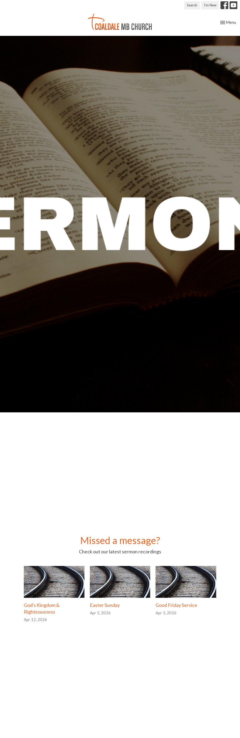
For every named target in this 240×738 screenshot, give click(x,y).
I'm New (210, 5)
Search (192, 5)
